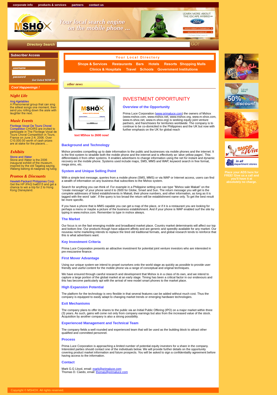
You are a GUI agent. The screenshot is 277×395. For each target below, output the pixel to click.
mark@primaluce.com (107, 368)
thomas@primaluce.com (112, 372)
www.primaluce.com (169, 113)
